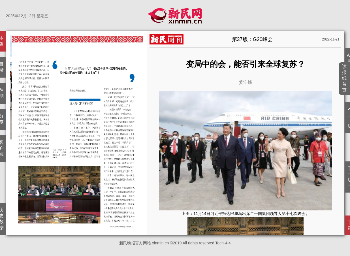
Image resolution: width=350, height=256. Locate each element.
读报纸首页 (344, 78)
